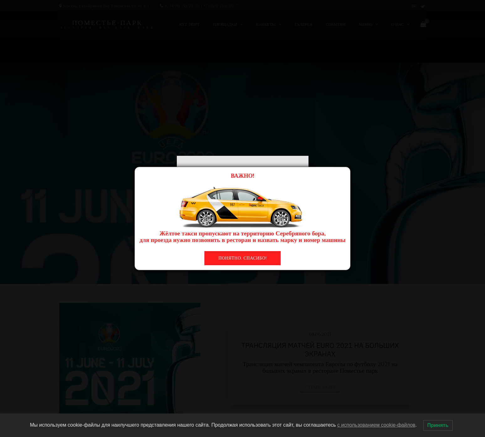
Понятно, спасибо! (242, 258)
